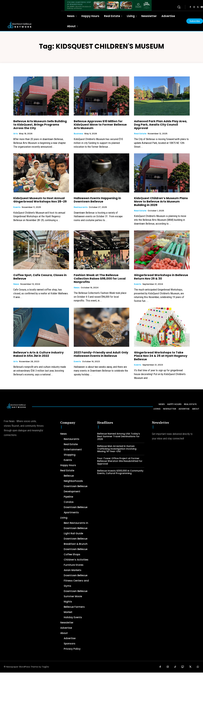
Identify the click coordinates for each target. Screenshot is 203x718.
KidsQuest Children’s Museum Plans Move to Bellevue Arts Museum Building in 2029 (161, 201)
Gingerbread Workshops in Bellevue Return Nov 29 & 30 (161, 276)
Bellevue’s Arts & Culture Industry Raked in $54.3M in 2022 (38, 354)
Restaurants (81, 207)
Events (16, 207)
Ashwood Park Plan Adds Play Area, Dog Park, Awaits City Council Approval (160, 124)
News (16, 284)
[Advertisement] (95, 695)
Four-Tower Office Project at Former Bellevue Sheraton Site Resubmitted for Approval (119, 461)
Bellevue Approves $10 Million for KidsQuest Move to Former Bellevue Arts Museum (100, 124)
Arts (15, 133)
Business (78, 133)
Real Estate (140, 133)
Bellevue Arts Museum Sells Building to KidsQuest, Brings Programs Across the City (40, 124)
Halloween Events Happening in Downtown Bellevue (97, 200)
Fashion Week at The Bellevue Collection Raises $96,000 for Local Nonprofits (100, 278)
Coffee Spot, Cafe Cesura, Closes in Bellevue (40, 276)
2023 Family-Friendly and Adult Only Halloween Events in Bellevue (101, 354)
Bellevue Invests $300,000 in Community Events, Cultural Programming (120, 472)
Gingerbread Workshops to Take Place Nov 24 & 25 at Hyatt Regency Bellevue (160, 355)
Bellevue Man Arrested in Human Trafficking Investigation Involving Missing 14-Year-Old (116, 448)
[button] (179, 7)
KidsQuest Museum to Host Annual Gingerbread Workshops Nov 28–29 (40, 200)
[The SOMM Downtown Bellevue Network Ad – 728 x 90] (108, 5)
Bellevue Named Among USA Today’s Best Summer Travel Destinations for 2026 (118, 436)
